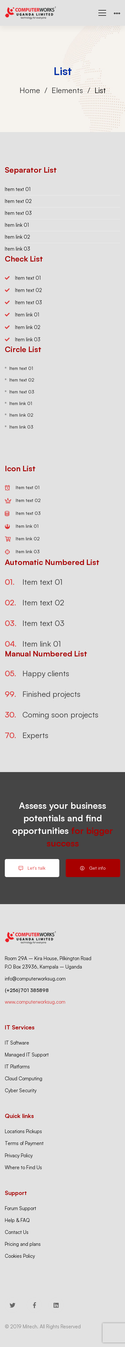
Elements (67, 90)
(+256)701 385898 (27, 990)
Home (30, 90)
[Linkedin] (56, 1305)
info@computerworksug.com (35, 979)
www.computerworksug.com (35, 1002)
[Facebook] (34, 1305)
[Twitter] (12, 1305)
